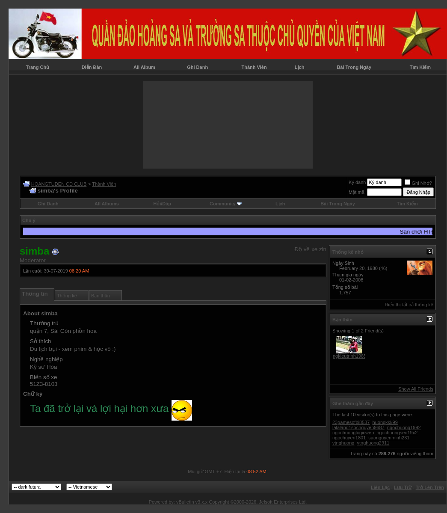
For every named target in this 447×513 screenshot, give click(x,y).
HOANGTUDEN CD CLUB (59, 184)
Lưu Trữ (402, 487)
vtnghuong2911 (373, 442)
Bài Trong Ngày (354, 67)
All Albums (107, 203)
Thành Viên (254, 67)
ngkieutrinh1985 (349, 356)
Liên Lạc (380, 487)
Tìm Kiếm (420, 67)
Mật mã (356, 192)
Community (226, 203)
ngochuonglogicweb (353, 432)
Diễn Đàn (92, 67)
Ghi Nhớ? (418, 183)
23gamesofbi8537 (351, 422)
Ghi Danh (197, 67)
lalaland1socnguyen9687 (358, 427)
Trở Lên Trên (430, 487)
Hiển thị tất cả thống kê (409, 304)
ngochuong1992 (404, 427)
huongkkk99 (385, 422)
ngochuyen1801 (349, 437)
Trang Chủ (38, 67)
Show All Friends (415, 388)
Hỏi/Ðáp (162, 203)
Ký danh (357, 182)
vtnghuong (343, 442)
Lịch (300, 67)
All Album (144, 67)
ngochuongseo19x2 (396, 432)
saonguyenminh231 (388, 437)
